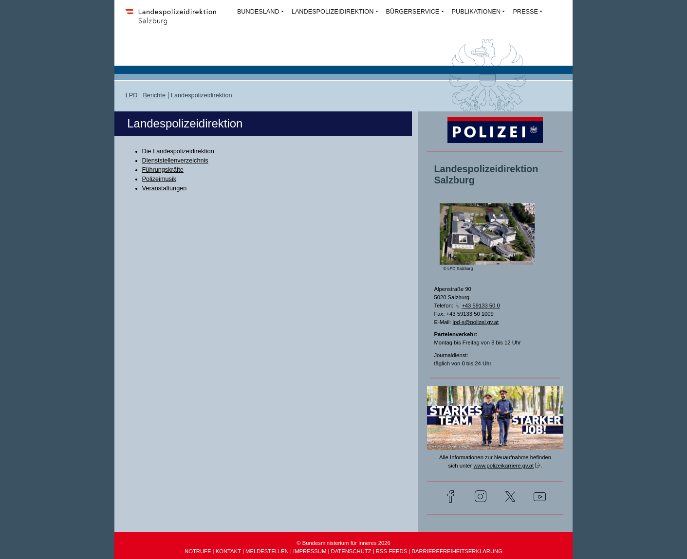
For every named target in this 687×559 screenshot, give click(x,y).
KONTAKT (228, 551)
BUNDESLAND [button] (258, 11)
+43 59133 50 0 (481, 305)
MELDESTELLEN (267, 551)
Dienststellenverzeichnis (175, 160)
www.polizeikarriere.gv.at (503, 466)
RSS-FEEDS (391, 551)
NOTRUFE (198, 551)
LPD (132, 95)
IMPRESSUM (309, 551)
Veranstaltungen (164, 188)
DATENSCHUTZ (351, 551)
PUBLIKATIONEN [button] (476, 11)
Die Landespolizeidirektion (178, 151)
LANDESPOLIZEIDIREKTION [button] (333, 11)
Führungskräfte (163, 169)
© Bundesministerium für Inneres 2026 (343, 543)
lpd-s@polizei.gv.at (476, 322)
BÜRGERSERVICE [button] (413, 11)
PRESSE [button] (525, 11)
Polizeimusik (159, 179)
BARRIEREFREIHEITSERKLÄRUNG (456, 551)
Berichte (154, 95)
